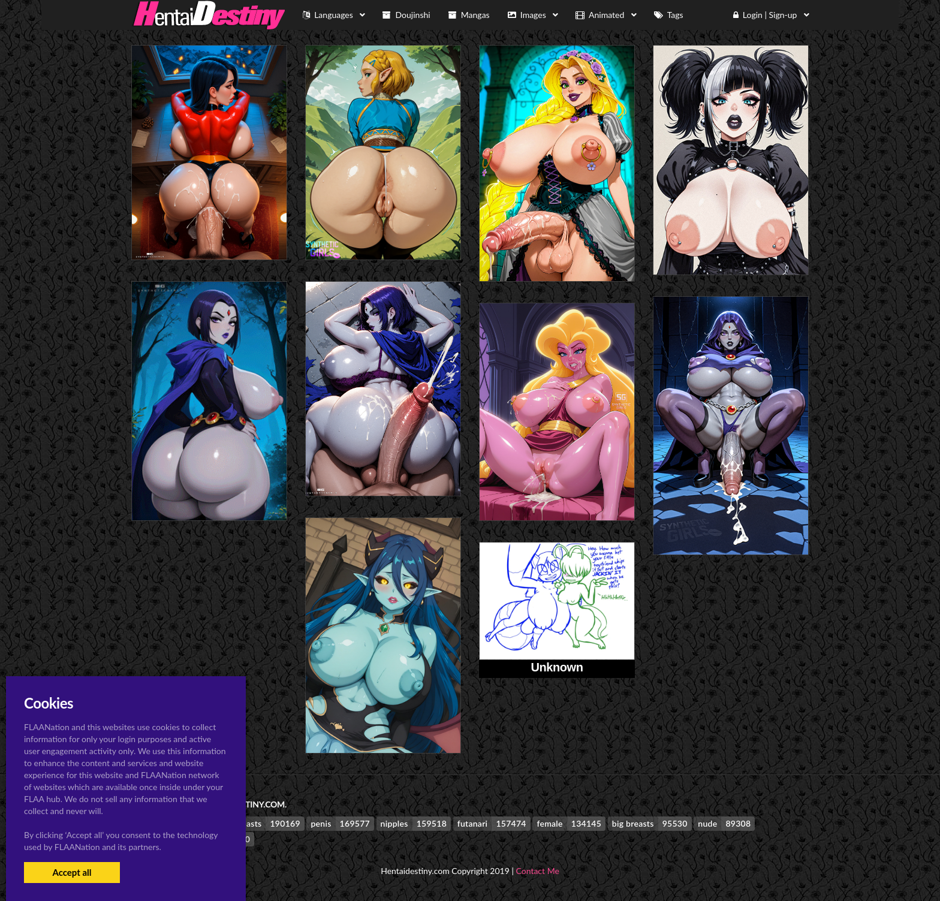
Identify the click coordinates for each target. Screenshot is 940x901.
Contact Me (537, 871)
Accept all (71, 872)
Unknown (557, 667)
